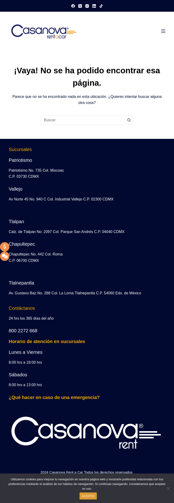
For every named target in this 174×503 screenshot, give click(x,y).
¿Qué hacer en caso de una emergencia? (54, 397)
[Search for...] (82, 120)
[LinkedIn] (94, 6)
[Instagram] (87, 6)
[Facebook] (73, 6)
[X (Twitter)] (80, 6)
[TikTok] (101, 6)
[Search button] (129, 120)
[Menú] (163, 31)
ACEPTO (88, 496)
